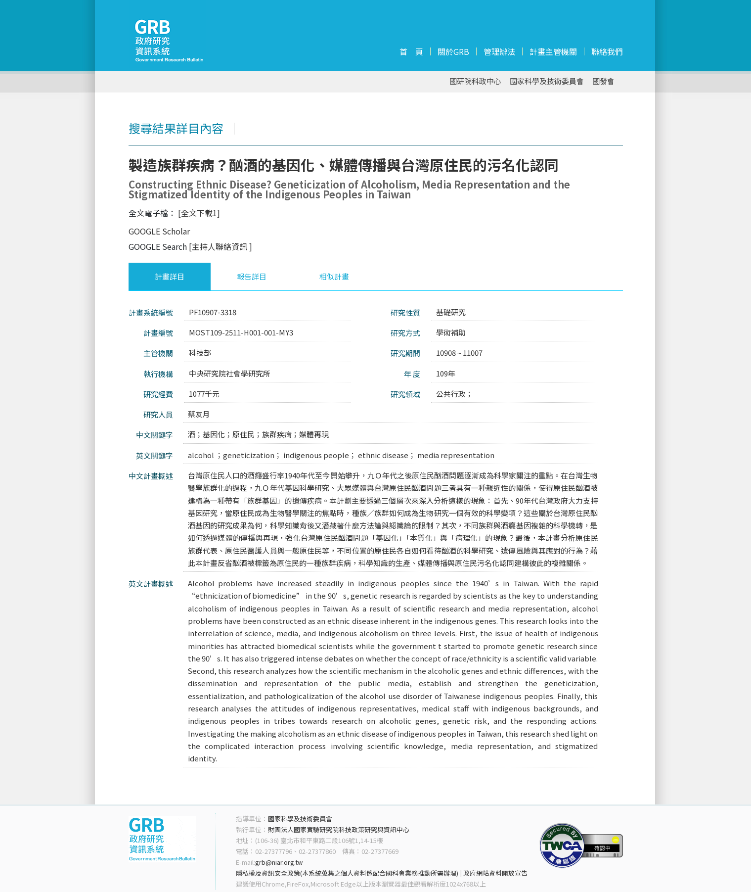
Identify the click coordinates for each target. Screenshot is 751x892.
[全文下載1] (199, 213)
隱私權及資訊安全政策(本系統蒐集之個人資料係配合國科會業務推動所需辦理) (347, 873)
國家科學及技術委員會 (547, 81)
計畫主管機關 (553, 51)
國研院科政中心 (475, 81)
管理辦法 (499, 51)
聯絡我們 (607, 51)
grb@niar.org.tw (279, 862)
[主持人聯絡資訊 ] (220, 246)
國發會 (603, 81)
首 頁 (411, 51)
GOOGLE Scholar (159, 231)
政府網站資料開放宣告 (495, 873)
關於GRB (453, 51)
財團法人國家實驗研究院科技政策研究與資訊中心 (338, 829)
